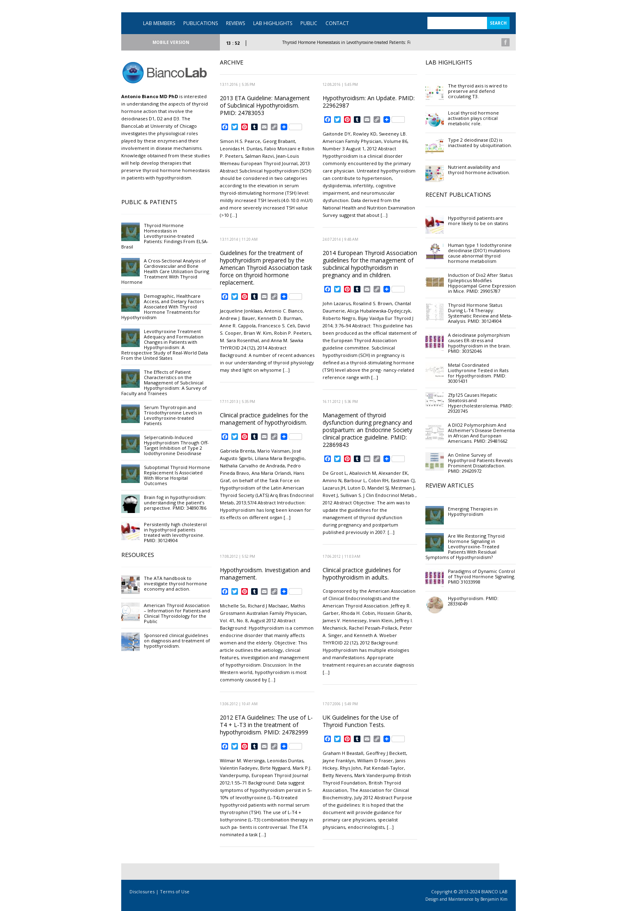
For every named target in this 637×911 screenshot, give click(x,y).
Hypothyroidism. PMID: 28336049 (473, 601)
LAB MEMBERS (159, 23)
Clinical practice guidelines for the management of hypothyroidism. (264, 418)
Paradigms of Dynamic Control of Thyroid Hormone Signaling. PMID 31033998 (481, 576)
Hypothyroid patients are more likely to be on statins (478, 220)
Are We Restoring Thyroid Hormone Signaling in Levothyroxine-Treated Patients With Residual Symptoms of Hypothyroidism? (465, 546)
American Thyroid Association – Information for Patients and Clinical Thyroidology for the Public (177, 613)
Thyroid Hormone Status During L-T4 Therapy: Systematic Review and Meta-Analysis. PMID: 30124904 (480, 313)
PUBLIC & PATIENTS (149, 202)
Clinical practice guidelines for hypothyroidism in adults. (362, 573)
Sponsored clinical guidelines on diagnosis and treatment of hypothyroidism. (177, 640)
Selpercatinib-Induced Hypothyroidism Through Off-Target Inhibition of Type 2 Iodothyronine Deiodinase (176, 445)
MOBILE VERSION (170, 42)
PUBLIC (308, 23)
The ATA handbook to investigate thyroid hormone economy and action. (175, 583)
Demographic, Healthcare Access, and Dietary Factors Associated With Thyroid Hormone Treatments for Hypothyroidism (162, 306)
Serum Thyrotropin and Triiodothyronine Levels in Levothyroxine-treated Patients (173, 415)
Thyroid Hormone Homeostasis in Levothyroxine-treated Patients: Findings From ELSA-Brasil (377, 42)
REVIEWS (235, 23)
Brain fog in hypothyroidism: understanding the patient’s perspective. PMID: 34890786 (175, 502)
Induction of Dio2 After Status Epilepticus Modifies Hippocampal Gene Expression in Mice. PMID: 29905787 (482, 283)
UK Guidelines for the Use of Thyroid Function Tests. (360, 721)
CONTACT (337, 23)
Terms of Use (174, 891)
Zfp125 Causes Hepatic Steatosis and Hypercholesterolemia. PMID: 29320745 (480, 403)
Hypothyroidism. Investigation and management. (265, 573)
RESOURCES (137, 555)
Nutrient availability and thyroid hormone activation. (479, 169)
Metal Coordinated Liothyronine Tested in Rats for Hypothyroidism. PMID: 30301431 (478, 373)
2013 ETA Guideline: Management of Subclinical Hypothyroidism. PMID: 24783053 (265, 105)
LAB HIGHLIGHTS (272, 23)
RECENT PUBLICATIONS (458, 194)
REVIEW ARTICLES (449, 485)
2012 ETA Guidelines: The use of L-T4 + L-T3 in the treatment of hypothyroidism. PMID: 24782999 (266, 724)
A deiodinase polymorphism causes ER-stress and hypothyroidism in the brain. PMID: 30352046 (479, 343)
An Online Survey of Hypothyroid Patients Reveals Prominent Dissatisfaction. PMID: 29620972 (480, 463)
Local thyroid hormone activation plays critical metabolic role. (473, 118)
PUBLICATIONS (200, 23)
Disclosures (142, 891)
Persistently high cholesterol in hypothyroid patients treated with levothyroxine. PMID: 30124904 (175, 532)
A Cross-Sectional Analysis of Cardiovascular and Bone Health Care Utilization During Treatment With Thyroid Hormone (165, 271)
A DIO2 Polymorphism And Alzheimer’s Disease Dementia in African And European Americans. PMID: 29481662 (481, 433)
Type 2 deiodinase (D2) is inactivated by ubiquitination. (480, 142)
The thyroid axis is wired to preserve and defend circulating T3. (478, 91)
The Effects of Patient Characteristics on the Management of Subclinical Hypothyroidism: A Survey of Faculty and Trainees (164, 382)
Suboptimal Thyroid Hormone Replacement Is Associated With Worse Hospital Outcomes (177, 475)
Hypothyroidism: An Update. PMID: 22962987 (369, 101)
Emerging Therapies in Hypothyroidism (473, 511)
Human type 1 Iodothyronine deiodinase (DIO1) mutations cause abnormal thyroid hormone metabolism (480, 253)
